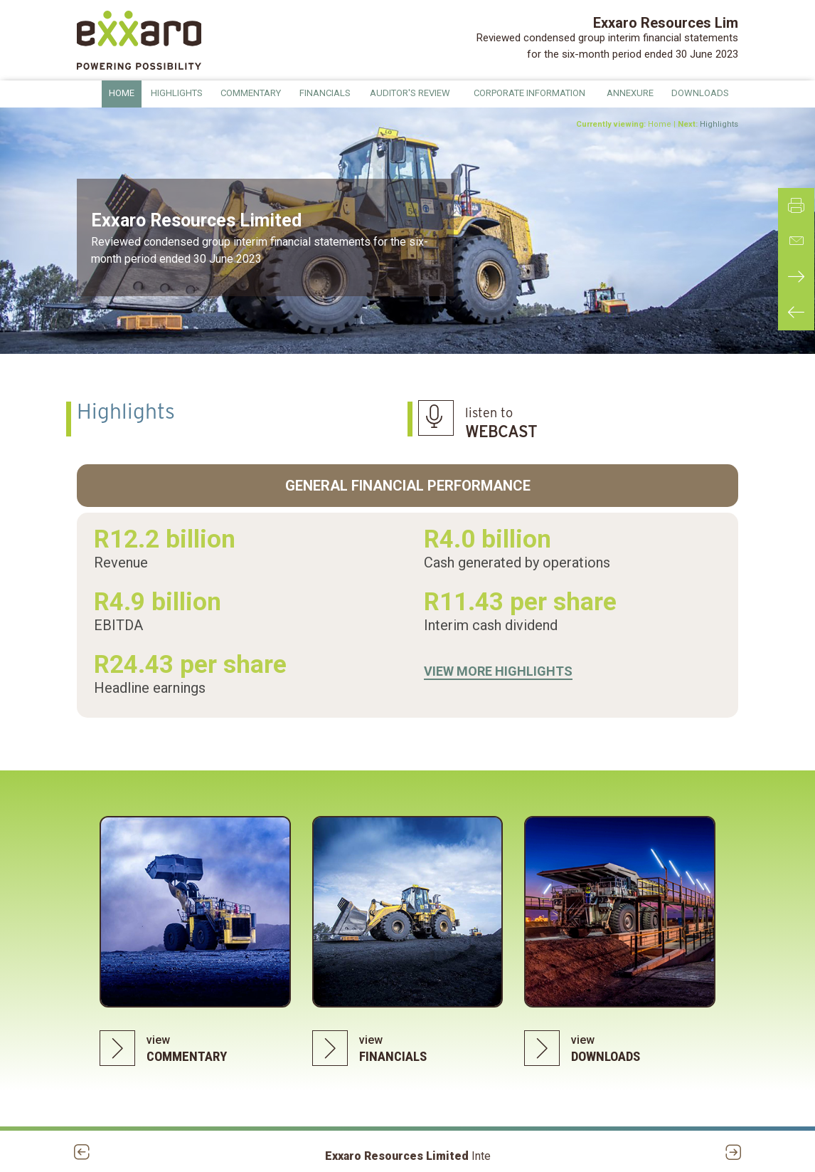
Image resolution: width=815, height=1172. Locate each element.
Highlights (719, 124)
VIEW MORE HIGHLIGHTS (498, 671)
